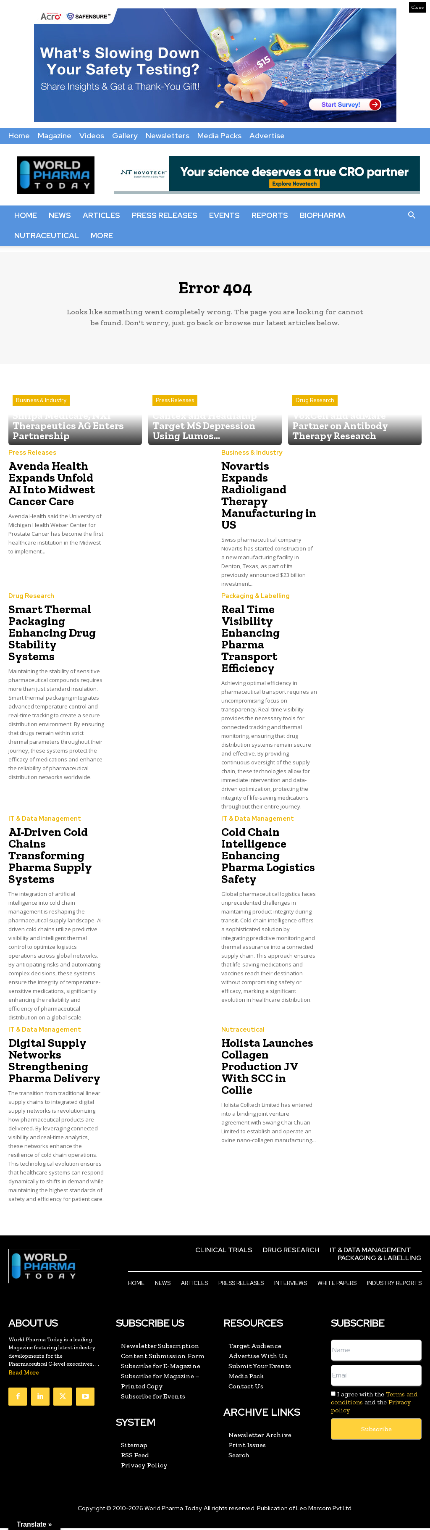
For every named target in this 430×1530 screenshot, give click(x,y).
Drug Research (315, 420)
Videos (91, 135)
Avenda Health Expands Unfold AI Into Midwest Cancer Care (51, 487)
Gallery (125, 135)
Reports (270, 215)
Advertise (267, 135)
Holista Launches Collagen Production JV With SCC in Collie (267, 1069)
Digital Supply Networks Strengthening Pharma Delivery (54, 1063)
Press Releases (164, 215)
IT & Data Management (41, 822)
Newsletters (167, 135)
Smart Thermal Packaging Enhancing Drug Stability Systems (52, 636)
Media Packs (219, 135)
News (60, 215)
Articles (101, 215)
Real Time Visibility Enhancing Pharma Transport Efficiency (250, 642)
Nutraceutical (46, 235)
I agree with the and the (374, 1404)
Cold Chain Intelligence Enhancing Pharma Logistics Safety (268, 858)
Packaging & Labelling (252, 600)
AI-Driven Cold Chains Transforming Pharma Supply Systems (50, 858)
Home (19, 135)
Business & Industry (41, 412)
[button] (411, 216)
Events (224, 215)
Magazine (54, 135)
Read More (23, 1374)
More (102, 235)
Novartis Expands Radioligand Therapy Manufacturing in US (268, 499)
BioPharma (323, 215)
